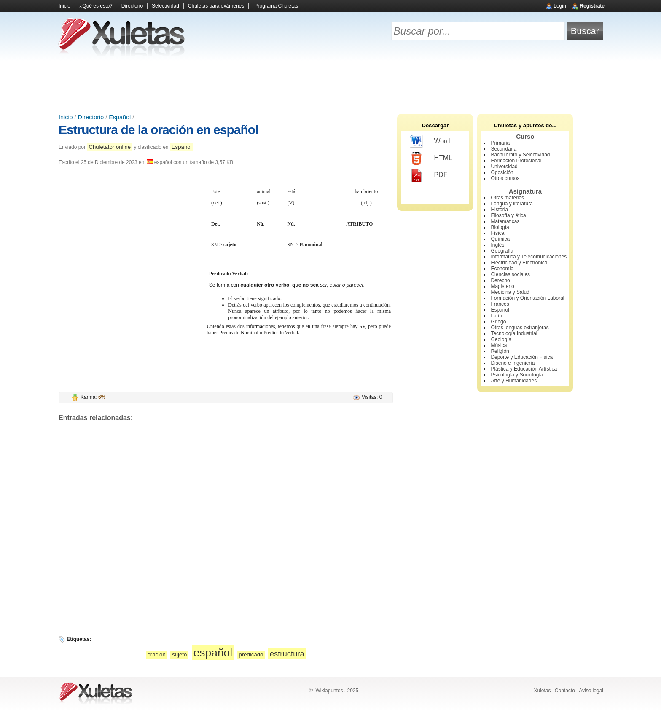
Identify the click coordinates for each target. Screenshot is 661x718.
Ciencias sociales (510, 274)
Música (499, 345)
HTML (431, 158)
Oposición (502, 172)
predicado (251, 654)
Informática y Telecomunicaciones (529, 257)
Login (560, 6)
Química (500, 239)
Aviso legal (591, 691)
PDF (428, 175)
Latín (496, 316)
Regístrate (592, 6)
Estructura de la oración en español (158, 130)
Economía (502, 269)
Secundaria (503, 149)
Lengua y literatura (511, 204)
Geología (501, 339)
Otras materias (507, 198)
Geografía (502, 251)
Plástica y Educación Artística (524, 369)
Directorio (132, 6)
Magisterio (502, 286)
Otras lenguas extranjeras (519, 328)
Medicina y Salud (510, 292)
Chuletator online (110, 147)
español (212, 652)
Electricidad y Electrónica (519, 263)
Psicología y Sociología (517, 375)
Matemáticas (505, 221)
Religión (500, 351)
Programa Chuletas (276, 6)
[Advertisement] (330, 84)
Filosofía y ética (508, 215)
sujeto (179, 654)
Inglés (497, 245)
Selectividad (165, 6)
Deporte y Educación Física (522, 357)
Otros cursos (505, 178)
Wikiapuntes (329, 691)
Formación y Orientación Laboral (527, 298)
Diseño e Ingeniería (513, 363)
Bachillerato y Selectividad (520, 155)
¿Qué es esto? (96, 6)
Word (430, 141)
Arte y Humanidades (514, 381)
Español (120, 117)
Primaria (500, 143)
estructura (287, 653)
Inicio (64, 6)
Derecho (500, 280)
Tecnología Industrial (514, 333)
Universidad (504, 166)
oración (157, 654)
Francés (500, 304)
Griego (498, 322)
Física (497, 233)
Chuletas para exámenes (216, 6)
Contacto (565, 691)
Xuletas (542, 691)
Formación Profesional (516, 161)
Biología (500, 227)
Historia (499, 209)
